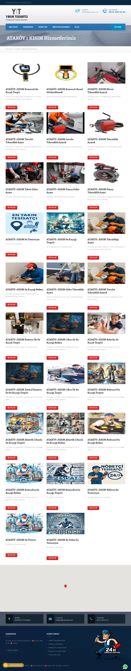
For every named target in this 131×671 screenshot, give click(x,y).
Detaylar (11, 107)
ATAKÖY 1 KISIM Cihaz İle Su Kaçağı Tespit (63, 391)
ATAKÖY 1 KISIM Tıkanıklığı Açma (103, 241)
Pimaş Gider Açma (54, 655)
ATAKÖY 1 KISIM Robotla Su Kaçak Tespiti (103, 341)
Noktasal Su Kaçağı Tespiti (57, 647)
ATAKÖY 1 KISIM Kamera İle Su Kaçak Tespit (23, 341)
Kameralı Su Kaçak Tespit (57, 651)
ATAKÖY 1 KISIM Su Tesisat (21, 540)
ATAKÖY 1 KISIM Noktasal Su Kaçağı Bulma (104, 441)
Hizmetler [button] (42, 27)
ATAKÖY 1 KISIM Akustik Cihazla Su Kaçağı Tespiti (24, 441)
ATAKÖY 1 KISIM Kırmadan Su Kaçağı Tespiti (63, 491)
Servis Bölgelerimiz (61, 27)
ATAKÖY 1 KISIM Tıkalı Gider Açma (22, 191)
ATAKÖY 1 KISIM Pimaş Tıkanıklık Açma (100, 191)
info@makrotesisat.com (90, 12)
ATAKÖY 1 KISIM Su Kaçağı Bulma (24, 289)
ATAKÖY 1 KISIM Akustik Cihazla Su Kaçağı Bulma (65, 441)
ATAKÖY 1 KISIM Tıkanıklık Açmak (103, 141)
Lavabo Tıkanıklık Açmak (56, 640)
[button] (65, 586)
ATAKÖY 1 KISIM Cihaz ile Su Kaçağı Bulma (63, 341)
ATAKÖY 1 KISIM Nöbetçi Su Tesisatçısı (103, 491)
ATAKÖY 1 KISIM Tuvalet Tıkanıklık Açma (19, 141)
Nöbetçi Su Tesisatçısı (55, 644)
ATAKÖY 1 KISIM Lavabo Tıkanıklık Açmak (60, 141)
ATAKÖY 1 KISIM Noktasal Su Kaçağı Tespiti (104, 391)
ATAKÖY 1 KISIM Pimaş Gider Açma (63, 191)
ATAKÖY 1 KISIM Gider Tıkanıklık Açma (65, 291)
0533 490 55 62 (117, 11)
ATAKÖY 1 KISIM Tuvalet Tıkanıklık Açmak (101, 291)
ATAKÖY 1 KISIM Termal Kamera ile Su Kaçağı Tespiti (24, 391)
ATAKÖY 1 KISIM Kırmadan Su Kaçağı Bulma (22, 491)
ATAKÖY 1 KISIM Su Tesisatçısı (23, 239)
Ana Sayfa (13, 27)
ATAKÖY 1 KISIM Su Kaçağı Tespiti (61, 241)
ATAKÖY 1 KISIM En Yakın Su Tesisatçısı (62, 541)
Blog (77, 27)
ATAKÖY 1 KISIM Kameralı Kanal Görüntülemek (65, 90)
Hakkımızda (28, 27)
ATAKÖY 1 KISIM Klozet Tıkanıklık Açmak (101, 90)
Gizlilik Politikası (12, 650)
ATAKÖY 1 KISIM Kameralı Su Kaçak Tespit (22, 90)
